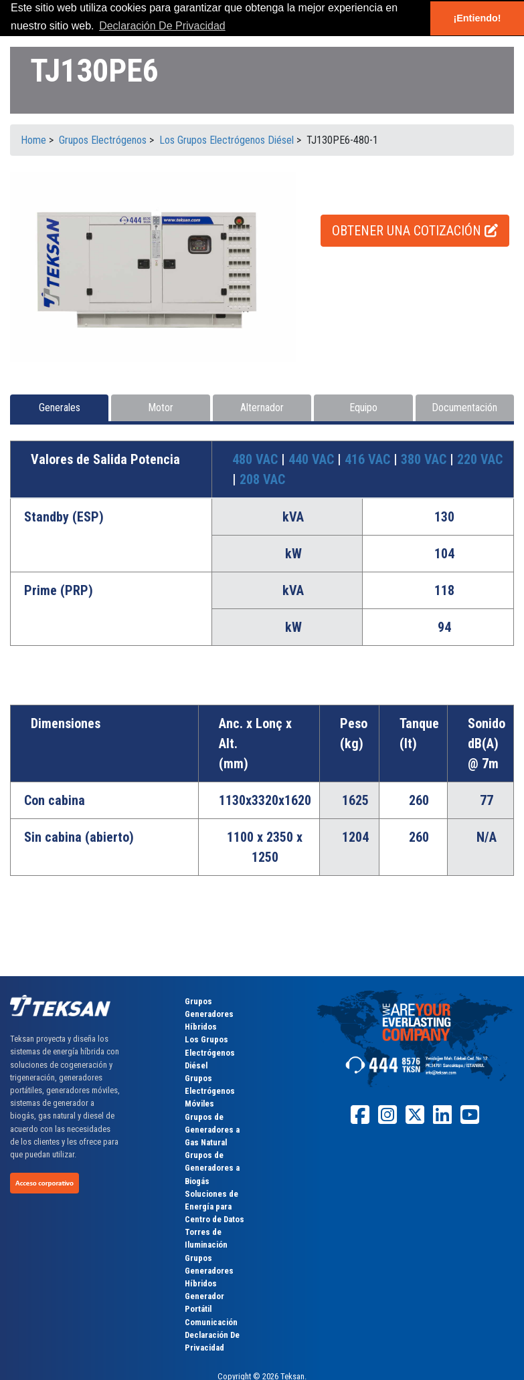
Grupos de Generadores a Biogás (212, 1167)
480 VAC (256, 459)
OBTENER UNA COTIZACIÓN (415, 231)
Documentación (464, 407)
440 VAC (312, 459)
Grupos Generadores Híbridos (209, 1014)
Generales (59, 407)
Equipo (363, 407)
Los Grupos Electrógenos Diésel (210, 1052)
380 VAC (425, 459)
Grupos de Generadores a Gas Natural (212, 1129)
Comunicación (211, 1322)
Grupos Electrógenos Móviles (210, 1091)
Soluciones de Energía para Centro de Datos (214, 1206)
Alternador (262, 407)
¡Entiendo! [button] (477, 18)
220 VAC (480, 459)
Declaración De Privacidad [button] (162, 25)
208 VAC (262, 479)
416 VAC (369, 459)
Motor (160, 407)
